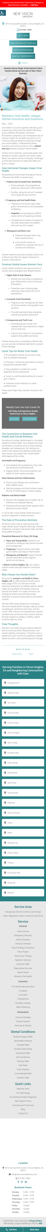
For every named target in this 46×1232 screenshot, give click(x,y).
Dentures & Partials (23, 1025)
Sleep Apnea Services (23, 968)
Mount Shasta (13, 812)
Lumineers (23, 994)
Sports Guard (23, 972)
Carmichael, (36, 911)
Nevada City (12, 842)
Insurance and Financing (23, 1105)
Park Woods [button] (12, 762)
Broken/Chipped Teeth (23, 1036)
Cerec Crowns (23, 931)
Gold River (38, 915)
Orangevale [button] (12, 772)
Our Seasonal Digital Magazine (23, 1097)
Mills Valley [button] (12, 742)
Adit (40, 1223)
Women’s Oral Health (23, 976)
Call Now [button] (14, 419)
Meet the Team (23, 1088)
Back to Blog (23, 649)
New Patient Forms (23, 1101)
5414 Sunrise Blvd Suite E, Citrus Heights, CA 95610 (23, 24)
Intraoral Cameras (23, 943)
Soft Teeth (23, 1065)
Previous (17, 654)
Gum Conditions (23, 1057)
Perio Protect (23, 951)
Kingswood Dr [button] (13, 682)
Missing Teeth (23, 1061)
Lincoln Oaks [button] (13, 722)
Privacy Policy (35, 1220)
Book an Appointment (23, 50)
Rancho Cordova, (23, 911)
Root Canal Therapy (23, 956)
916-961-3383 (24, 29)
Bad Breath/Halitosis (23, 1040)
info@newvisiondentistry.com (23, 1174)
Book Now (34, 1229)
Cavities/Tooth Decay (23, 1049)
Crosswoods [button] (12, 792)
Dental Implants (23, 1021)
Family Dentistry (23, 939)
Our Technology (23, 1093)
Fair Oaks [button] (11, 702)
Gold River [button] (11, 782)
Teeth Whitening (23, 1007)
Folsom (10, 862)
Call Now (34, 5)
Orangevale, (10, 911)
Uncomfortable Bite (23, 1073)
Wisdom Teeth (23, 1077)
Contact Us (23, 1113)
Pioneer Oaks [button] (13, 752)
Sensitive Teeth (23, 964)
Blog (23, 1109)
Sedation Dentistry (23, 960)
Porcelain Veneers (23, 1003)
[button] (3, 13)
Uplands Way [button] (13, 692)
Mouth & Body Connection (23, 947)
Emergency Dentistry (23, 935)
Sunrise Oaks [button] (13, 712)
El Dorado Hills (13, 872)
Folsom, (21, 915)
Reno (9, 832)
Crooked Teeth (23, 1044)
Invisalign (23, 990)
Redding (11, 802)
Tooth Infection (23, 1069)
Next (31, 654)
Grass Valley (12, 852)
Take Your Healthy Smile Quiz (23, 43)
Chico (9, 822)
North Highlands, (10, 915)
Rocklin (10, 892)
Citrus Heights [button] (13, 732)
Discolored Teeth (23, 1053)
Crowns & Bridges (23, 1017)
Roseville (11, 882)
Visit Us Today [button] (29, 419)
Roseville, (29, 915)
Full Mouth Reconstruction (23, 986)
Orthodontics (23, 998)
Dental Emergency (23, 56)
